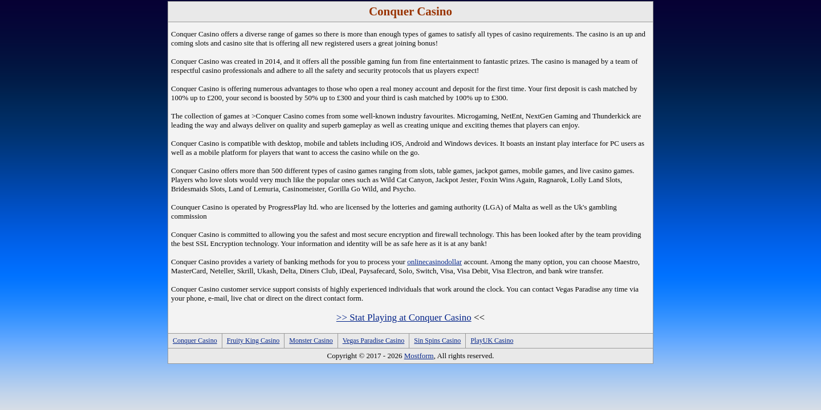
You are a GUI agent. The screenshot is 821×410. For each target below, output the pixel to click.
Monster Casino (310, 341)
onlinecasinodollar (434, 261)
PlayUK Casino (491, 341)
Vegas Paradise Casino (374, 341)
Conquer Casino (195, 341)
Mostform (419, 355)
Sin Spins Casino (437, 341)
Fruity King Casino (253, 341)
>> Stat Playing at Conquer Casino (404, 317)
